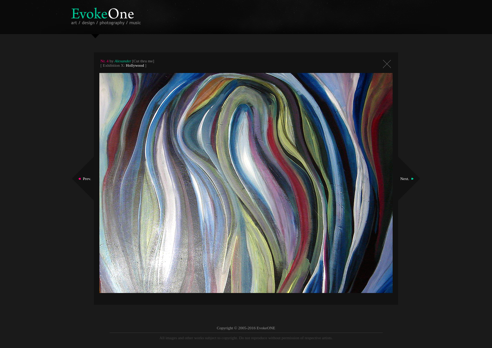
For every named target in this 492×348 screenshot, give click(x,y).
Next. (404, 178)
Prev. (87, 178)
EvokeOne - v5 (107, 14)
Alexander (123, 61)
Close (387, 64)
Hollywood (135, 65)
